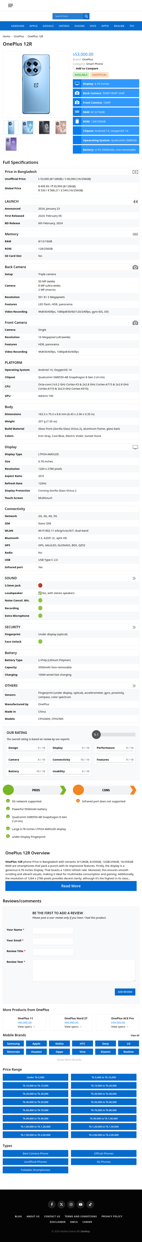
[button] (71, 870)
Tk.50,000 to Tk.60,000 (104, 1099)
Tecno (134, 26)
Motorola (13, 1049)
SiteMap (85, 1229)
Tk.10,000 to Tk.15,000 (35, 1083)
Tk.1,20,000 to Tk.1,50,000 (104, 1124)
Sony (105, 1041)
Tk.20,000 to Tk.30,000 (35, 1091)
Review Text (16, 962)
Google (48, 26)
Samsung (17, 26)
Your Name (15, 929)
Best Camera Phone (35, 1151)
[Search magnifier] (86, 16)
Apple (34, 26)
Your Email (15, 940)
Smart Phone (94, 64)
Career (88, 1219)
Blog (17, 1214)
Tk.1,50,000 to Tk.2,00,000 (35, 1132)
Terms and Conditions (81, 1214)
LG (128, 1041)
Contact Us (51, 1214)
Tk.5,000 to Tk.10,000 (104, 1075)
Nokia (59, 1041)
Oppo (105, 26)
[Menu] (10, 5)
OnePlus (43, 1007)
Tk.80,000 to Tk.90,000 (35, 1116)
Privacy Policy (113, 1214)
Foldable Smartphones (35, 1167)
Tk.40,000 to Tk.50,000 (35, 1099)
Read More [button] (71, 885)
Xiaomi (79, 26)
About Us (32, 1214)
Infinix (64, 26)
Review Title (16, 951)
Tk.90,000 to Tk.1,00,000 (104, 1116)
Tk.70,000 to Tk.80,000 (104, 1108)
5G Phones (104, 1159)
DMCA (74, 1219)
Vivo (93, 26)
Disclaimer (57, 1219)
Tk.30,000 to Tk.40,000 (104, 1091)
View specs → (26, 1024)
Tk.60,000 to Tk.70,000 (35, 1108)
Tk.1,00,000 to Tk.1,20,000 (35, 1124)
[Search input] (68, 16)
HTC (82, 1041)
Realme (119, 26)
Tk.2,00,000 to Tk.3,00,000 (104, 1132)
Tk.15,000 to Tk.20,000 (104, 1083)
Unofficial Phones (35, 1159)
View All (135, 1033)
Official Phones (104, 1151)
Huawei (36, 1049)
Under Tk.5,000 (35, 1075)
